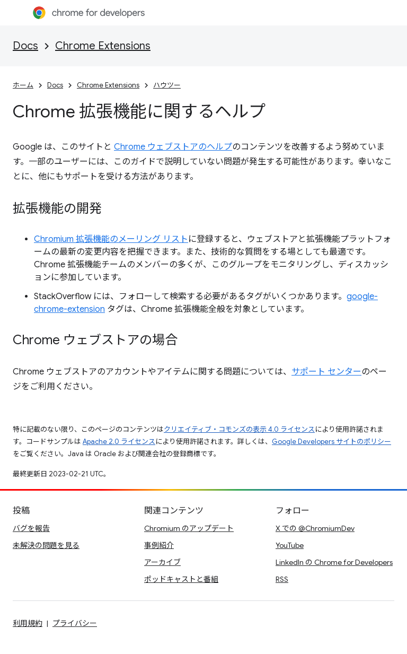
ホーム (23, 85)
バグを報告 (31, 528)
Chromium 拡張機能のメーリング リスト (111, 239)
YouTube (290, 545)
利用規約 (27, 623)
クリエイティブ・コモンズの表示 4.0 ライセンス (239, 429)
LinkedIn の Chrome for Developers (334, 562)
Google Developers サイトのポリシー (331, 441)
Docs (25, 46)
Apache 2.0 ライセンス (119, 441)
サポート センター (326, 372)
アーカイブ (162, 562)
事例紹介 (159, 545)
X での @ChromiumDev (315, 528)
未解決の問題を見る (46, 545)
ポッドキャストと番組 (181, 579)
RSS (282, 579)
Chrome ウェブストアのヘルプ (173, 147)
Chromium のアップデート (189, 528)
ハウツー (167, 85)
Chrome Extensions (103, 46)
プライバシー (74, 623)
